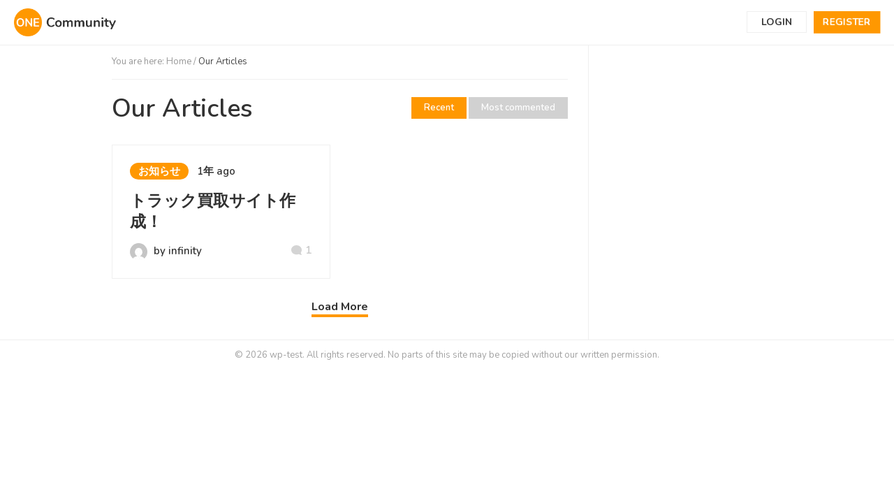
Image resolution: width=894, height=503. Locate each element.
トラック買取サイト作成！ (212, 211)
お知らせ (159, 171)
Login (776, 22)
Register (847, 22)
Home (178, 61)
